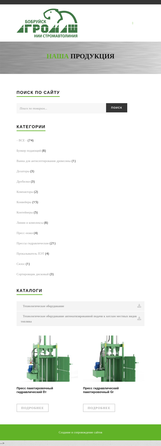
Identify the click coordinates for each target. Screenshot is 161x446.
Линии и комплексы (30, 222)
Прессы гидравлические (33, 243)
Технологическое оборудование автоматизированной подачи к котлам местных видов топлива (81, 318)
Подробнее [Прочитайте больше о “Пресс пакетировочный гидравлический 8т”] (32, 408)
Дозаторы (23, 171)
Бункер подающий (29, 150)
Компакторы (25, 191)
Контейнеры (25, 212)
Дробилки (23, 181)
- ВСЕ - (22, 140)
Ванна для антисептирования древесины (44, 161)
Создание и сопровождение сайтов (80, 432)
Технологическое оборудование (82, 306)
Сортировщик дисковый (33, 274)
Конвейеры (24, 202)
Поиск (116, 107)
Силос (21, 264)
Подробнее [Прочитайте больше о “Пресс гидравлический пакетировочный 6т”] (99, 408)
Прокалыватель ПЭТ (30, 253)
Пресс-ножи (25, 233)
